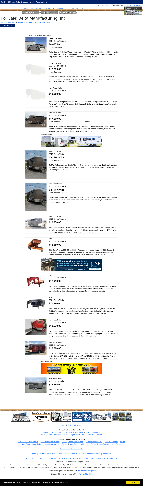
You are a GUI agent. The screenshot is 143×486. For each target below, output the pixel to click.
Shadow (45, 432)
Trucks (122, 442)
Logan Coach (75, 435)
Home (26, 8)
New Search (7, 25)
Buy (63, 425)
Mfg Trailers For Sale (42, 22)
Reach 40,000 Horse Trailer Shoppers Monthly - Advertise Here (24, 2)
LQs (72, 8)
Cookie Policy (101, 458)
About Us (29, 458)
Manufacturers (62, 8)
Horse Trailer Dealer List (68, 453)
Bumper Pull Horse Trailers (28, 442)
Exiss (87, 432)
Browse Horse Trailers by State (71, 449)
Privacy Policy (89, 458)
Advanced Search (37, 8)
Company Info (41, 458)
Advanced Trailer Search (48, 453)
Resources (80, 8)
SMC (60, 432)
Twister (99, 435)
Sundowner (96, 432)
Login (129, 5)
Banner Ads (107, 453)
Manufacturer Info (8, 22)
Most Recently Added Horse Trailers (83, 444)
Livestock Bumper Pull (94, 442)
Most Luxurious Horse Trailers (56, 444)
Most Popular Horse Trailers (32, 444)
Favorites (137, 5)
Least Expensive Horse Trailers (110, 444)
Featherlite (79, 432)
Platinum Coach (88, 435)
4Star (43, 435)
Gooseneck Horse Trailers (50, 442)
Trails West (68, 432)
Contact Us (113, 458)
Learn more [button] (64, 482)
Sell (69, 425)
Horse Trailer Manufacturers (89, 453)
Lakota (53, 432)
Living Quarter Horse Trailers (72, 442)
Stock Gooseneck (111, 442)
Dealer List (50, 8)
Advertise (77, 425)
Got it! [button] (133, 482)
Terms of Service (75, 458)
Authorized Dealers (25, 22)
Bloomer (57, 435)
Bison (50, 435)
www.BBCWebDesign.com (86, 470)
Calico (65, 435)
